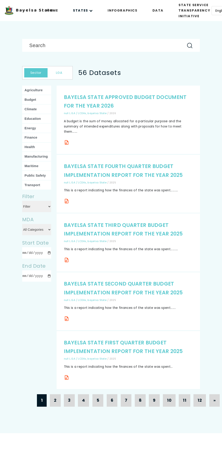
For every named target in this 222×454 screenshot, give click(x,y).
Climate (30, 109)
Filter (28, 196)
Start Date (35, 242)
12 (200, 400)
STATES (83, 10)
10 (169, 400)
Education (32, 118)
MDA (28, 219)
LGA (59, 72)
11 (184, 400)
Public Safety (35, 175)
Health (29, 147)
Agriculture (33, 90)
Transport (32, 185)
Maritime (31, 166)
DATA (158, 10)
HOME (52, 10)
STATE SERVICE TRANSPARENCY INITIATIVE (194, 10)
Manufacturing (36, 156)
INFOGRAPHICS (122, 10)
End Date (34, 265)
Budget (30, 99)
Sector (35, 72)
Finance (30, 137)
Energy (30, 128)
